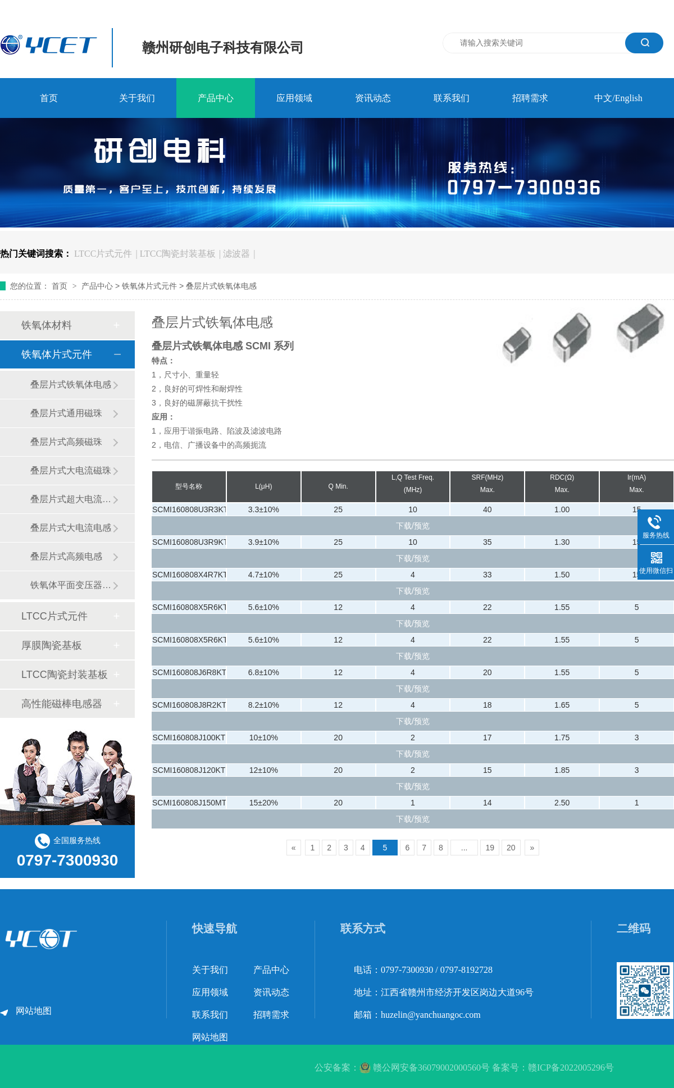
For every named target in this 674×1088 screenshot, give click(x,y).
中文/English (618, 98)
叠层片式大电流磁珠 (70, 470)
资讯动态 (373, 98)
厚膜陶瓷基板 (51, 645)
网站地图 (34, 1011)
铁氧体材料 (46, 325)
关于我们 (137, 98)
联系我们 (452, 98)
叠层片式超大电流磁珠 (71, 499)
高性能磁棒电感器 (61, 703)
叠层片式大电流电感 (70, 527)
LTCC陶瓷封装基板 (178, 253)
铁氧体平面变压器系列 (71, 585)
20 (511, 847)
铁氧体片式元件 (149, 285)
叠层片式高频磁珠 (66, 442)
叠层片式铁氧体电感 (221, 285)
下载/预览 (413, 525)
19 (489, 847)
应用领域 (294, 98)
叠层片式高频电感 (66, 556)
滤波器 (236, 253)
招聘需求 (530, 98)
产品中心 (216, 98)
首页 (49, 98)
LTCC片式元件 (103, 253)
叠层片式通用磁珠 (66, 413)
